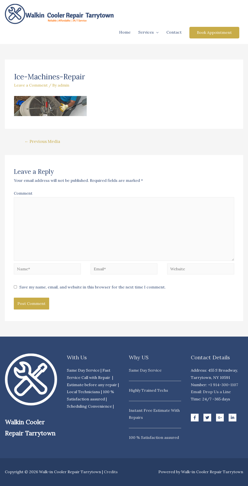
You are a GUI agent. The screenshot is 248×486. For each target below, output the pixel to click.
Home (125, 32)
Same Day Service (145, 370)
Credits (111, 471)
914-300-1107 (225, 384)
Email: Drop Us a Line (211, 391)
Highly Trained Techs (148, 390)
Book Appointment (214, 32)
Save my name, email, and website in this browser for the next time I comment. (92, 287)
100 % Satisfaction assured (154, 437)
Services (146, 32)
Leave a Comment (31, 85)
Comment (23, 193)
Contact (174, 32)
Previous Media (42, 141)
